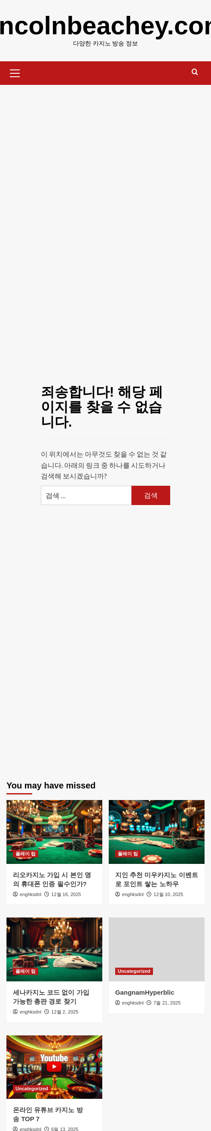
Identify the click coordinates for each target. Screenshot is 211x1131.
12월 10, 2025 (168, 894)
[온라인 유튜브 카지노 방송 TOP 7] (54, 1067)
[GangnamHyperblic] (157, 949)
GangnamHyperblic (144, 992)
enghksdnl (30, 894)
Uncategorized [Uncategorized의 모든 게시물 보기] (134, 971)
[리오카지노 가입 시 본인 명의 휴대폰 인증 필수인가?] (54, 832)
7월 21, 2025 (166, 1002)
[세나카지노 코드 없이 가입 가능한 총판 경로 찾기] (54, 949)
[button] (15, 72)
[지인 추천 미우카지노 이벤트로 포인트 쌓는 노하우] (157, 832)
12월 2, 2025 (64, 1011)
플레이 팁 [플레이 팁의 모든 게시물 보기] (25, 853)
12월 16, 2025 (66, 894)
